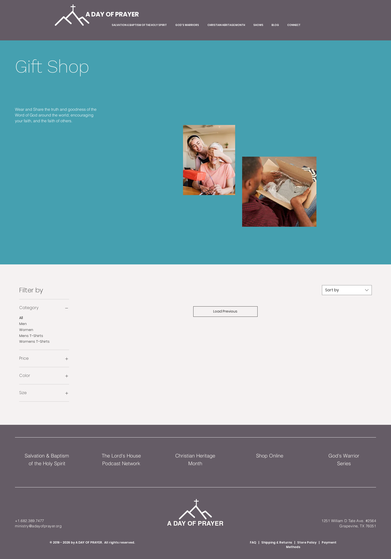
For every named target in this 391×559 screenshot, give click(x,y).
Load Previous (225, 311)
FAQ (253, 542)
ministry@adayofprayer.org (38, 526)
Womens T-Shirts (34, 341)
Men (23, 323)
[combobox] (347, 290)
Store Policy (306, 542)
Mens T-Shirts (31, 335)
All (21, 317)
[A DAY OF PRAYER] (112, 14)
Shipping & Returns (277, 542)
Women (26, 329)
